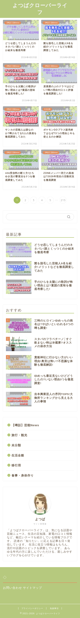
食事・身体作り (22, 475)
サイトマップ (32, 587)
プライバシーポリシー (32, 608)
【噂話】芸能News (25, 425)
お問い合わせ (12, 587)
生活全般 (17, 455)
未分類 (16, 445)
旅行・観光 (19, 435)
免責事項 (54, 608)
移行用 (16, 465)
